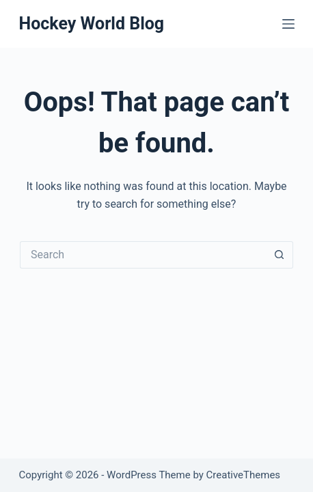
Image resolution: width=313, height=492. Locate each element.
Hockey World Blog (91, 23)
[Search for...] (143, 255)
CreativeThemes (243, 475)
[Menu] (288, 24)
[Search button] (279, 255)
